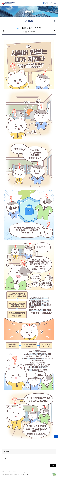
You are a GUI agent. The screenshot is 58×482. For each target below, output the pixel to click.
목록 (53, 465)
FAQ (24, 472)
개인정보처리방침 (12, 472)
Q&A (19, 472)
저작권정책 (4, 472)
